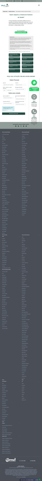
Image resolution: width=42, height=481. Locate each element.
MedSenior (4, 253)
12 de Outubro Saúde (5, 134)
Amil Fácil (3, 143)
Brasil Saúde (4, 282)
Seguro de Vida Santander (6, 445)
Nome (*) (4, 82)
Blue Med (3, 152)
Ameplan (23, 136)
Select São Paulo (4, 224)
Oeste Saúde (4, 310)
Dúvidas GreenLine (12, 11)
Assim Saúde (4, 147)
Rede (22, 396)
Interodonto (4, 392)
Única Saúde (4, 231)
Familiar (23, 387)
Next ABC (3, 191)
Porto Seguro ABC (25, 323)
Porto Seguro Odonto (5, 407)
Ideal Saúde (4, 295)
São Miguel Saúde (5, 218)
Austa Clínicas (4, 280)
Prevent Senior (4, 200)
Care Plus (23, 260)
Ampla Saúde (4, 277)
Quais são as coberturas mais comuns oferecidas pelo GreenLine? (27, 63)
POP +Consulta (4, 429)
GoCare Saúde (4, 169)
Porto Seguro (24, 321)
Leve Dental (4, 394)
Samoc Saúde (4, 207)
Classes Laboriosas (5, 154)
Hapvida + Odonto (5, 390)
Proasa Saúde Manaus (5, 202)
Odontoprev (4, 403)
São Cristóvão (4, 216)
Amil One (23, 246)
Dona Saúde (24, 156)
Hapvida (3, 172)
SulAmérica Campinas (25, 363)
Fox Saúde (3, 286)
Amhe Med (4, 139)
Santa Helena (4, 213)
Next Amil (23, 183)
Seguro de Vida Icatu (5, 440)
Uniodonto (3, 418)
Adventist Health (4, 271)
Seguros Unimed (24, 356)
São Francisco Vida (5, 315)
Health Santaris (4, 174)
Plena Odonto (4, 405)
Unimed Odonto (4, 416)
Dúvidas (23, 398)
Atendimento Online (30, 480)
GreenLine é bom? (12, 69)
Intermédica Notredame (6, 180)
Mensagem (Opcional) (18, 87)
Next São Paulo (4, 187)
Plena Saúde (4, 198)
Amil (3, 141)
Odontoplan (4, 401)
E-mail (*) (16, 82)
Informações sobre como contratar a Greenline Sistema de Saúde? (14, 55)
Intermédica (4, 178)
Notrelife (3, 196)
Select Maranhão (4, 220)
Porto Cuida (4, 427)
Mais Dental (4, 396)
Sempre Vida (4, 317)
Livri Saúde (23, 172)
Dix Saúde (3, 158)
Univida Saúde (24, 376)
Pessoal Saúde (24, 315)
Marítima (23, 295)
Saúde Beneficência (25, 196)
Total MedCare (4, 227)
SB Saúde (23, 348)
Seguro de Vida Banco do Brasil (7, 438)
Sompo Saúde (24, 359)
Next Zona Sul (4, 189)
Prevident (3, 409)
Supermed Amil (4, 321)
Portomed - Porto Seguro (26, 319)
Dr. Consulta (4, 161)
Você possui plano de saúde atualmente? (19, 102)
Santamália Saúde (25, 339)
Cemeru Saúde (4, 284)
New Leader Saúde (25, 312)
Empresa (23, 392)
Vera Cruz (23, 378)
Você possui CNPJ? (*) (6, 101)
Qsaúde (3, 205)
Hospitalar (3, 291)
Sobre (23, 383)
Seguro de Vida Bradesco (6, 449)
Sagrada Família (24, 330)
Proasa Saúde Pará (25, 328)
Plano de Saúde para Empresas (7, 425)
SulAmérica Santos (25, 365)
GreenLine (3, 167)
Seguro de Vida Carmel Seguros (7, 432)
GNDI (3, 165)
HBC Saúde (23, 165)
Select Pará (4, 222)
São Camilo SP (4, 313)
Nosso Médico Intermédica (6, 194)
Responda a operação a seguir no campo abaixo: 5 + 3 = (8, 108)
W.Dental (3, 420)
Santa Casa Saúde (5, 211)
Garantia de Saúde (5, 163)
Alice (3, 136)
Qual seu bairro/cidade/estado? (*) (20, 96)
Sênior (23, 390)
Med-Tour (3, 183)
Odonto (23, 394)
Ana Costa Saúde (5, 145)
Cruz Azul (3, 156)
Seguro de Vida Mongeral (6, 443)
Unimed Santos (4, 326)
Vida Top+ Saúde (4, 328)
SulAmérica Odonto (5, 414)
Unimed (3, 324)
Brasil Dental (4, 387)
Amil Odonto (4, 385)
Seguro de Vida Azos (5, 447)
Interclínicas (4, 176)
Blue (22, 255)
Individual (23, 385)
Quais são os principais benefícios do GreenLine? (26, 70)
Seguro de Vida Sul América (6, 434)
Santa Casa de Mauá (5, 209)
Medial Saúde (4, 185)
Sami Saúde (24, 334)
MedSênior (23, 297)
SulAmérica (23, 207)
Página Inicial (5, 11)
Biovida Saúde (4, 150)
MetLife (3, 398)
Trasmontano (4, 229)
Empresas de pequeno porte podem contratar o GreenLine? (27, 54)
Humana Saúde (4, 293)
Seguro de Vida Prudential (6, 451)
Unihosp (3, 233)
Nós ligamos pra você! (34, 117)
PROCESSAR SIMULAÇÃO (13, 113)
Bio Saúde (23, 147)
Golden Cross (24, 275)
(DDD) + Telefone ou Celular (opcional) (7, 88)
